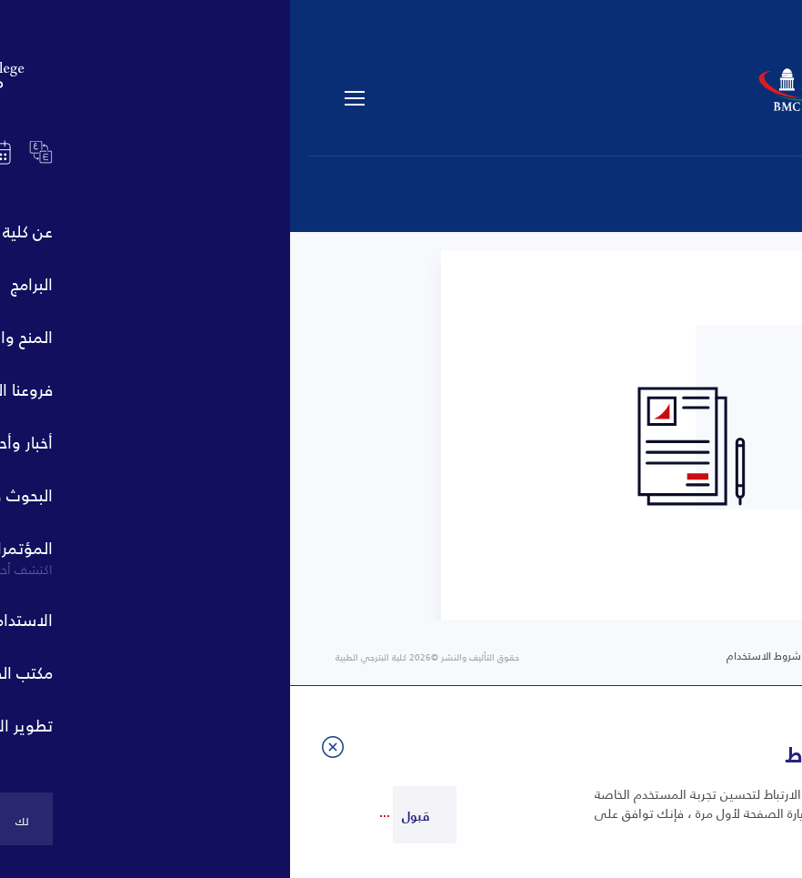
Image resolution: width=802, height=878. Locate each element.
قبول (125, 816)
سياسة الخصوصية (705, 656)
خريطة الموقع (592, 656)
